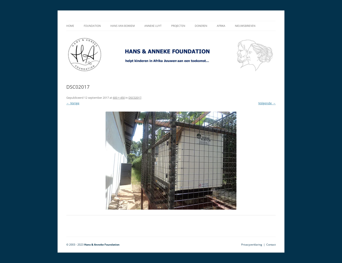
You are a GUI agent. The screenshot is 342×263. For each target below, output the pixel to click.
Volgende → (267, 103)
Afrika (221, 26)
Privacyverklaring (251, 244)
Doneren (201, 26)
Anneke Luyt (153, 26)
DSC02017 (134, 98)
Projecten (178, 26)
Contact (271, 244)
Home (70, 26)
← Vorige (72, 103)
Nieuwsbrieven (245, 26)
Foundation (92, 26)
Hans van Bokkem (122, 26)
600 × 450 (119, 98)
